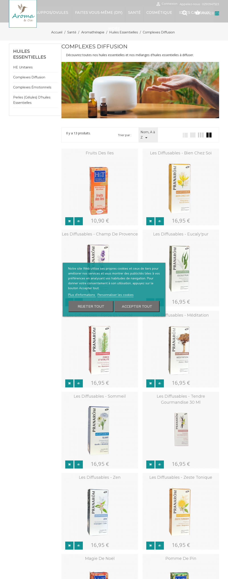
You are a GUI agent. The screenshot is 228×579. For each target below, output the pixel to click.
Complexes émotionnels (32, 87)
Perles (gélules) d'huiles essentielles (31, 100)
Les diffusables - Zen (99, 473)
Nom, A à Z (147, 135)
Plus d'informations (82, 295)
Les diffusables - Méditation (179, 313)
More (114, 29)
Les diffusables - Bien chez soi (179, 153)
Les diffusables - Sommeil (99, 393)
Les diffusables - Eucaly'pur (179, 233)
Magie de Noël (99, 554)
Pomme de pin (179, 554)
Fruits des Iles (99, 153)
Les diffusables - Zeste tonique (179, 473)
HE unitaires (23, 67)
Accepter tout (137, 306)
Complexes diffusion (29, 77)
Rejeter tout (91, 306)
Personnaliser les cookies (116, 295)
